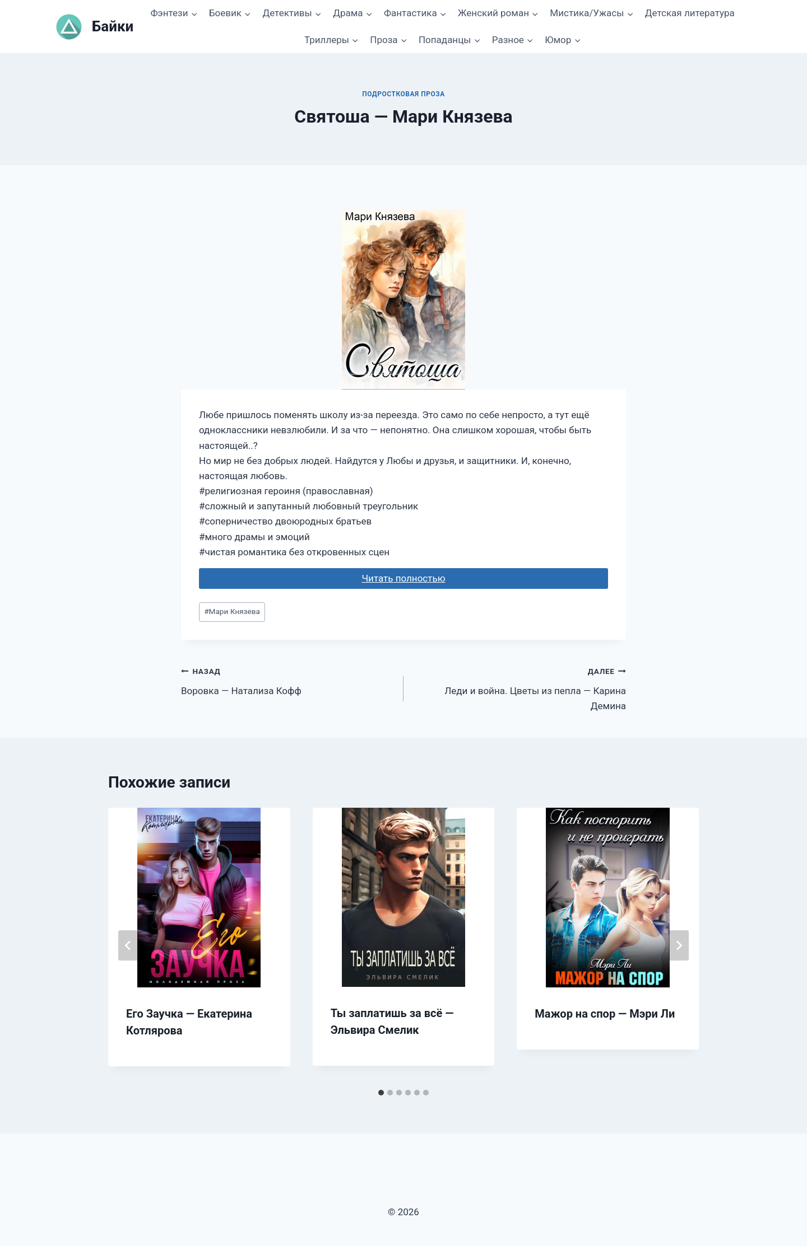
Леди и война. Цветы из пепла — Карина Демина (519, 687)
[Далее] (679, 945)
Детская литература (690, 12)
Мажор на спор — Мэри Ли (605, 1013)
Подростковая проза (403, 94)
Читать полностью (403, 578)
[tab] (381, 1092)
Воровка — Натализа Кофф (287, 679)
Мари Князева (232, 611)
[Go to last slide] (128, 945)
